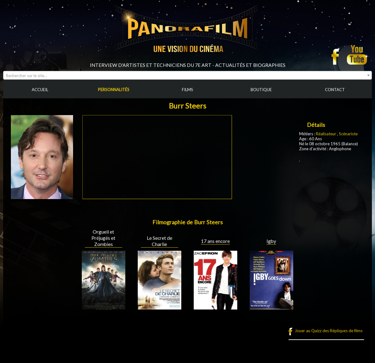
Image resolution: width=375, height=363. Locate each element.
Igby (271, 241)
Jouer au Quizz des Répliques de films (329, 330)
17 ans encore (215, 241)
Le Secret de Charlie (159, 241)
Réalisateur (326, 133)
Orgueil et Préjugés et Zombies (103, 238)
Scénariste (348, 133)
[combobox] (187, 75)
